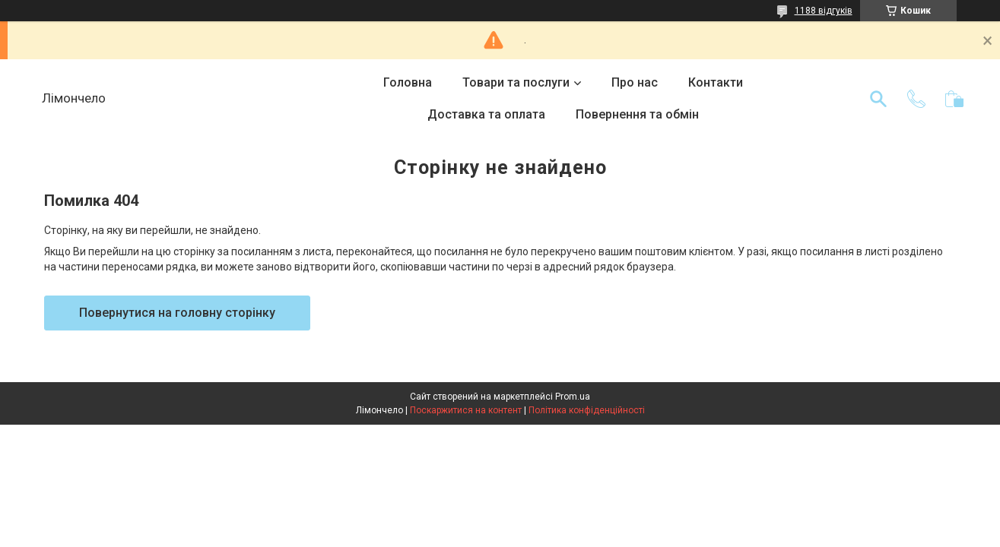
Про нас (634, 82)
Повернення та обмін (637, 114)
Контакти (715, 82)
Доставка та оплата (486, 114)
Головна (407, 82)
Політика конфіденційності (587, 410)
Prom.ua (572, 396)
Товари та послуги (516, 82)
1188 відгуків (823, 10)
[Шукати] (878, 99)
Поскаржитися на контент (466, 410)
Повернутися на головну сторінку (177, 312)
